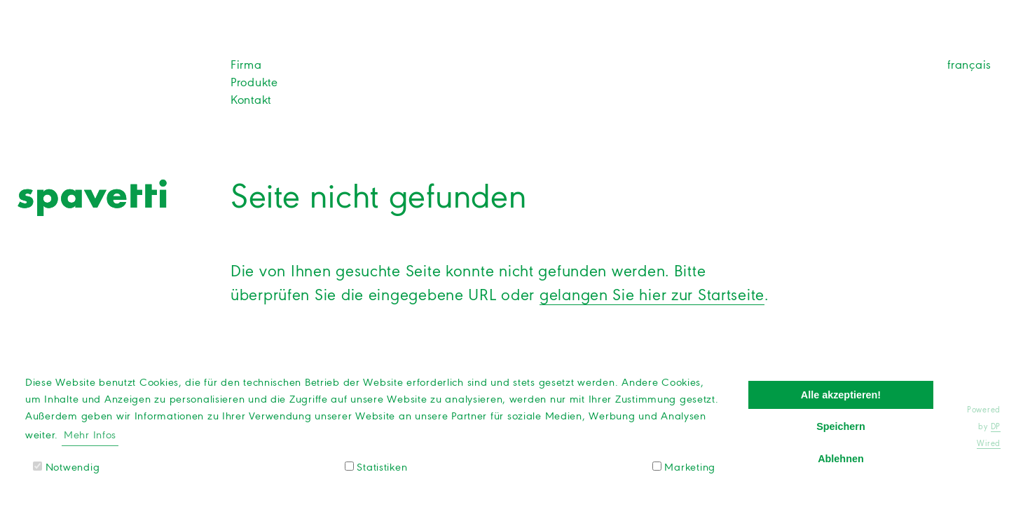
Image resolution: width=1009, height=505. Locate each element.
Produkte (254, 82)
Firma (246, 65)
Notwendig (66, 467)
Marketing (683, 467)
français (969, 65)
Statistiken (376, 467)
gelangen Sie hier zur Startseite (652, 294)
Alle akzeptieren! (841, 394)
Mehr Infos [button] (90, 435)
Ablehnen (841, 458)
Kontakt (251, 100)
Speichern (840, 426)
